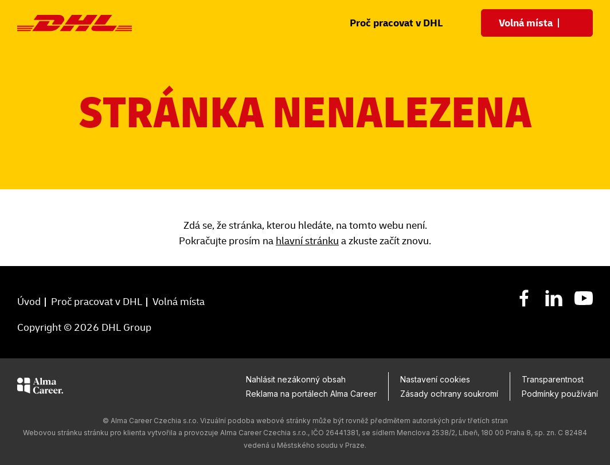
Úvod (29, 301)
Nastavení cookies (435, 379)
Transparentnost (553, 379)
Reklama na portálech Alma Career (311, 393)
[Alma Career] (40, 387)
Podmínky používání (560, 393)
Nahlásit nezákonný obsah (296, 379)
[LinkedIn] (554, 297)
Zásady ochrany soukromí (449, 393)
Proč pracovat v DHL (396, 23)
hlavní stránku (307, 241)
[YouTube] (583, 297)
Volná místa (178, 301)
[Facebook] (524, 297)
